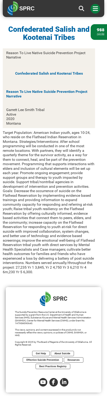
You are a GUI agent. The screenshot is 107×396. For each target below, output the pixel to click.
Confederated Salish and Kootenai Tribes (49, 73)
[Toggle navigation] (95, 9)
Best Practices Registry (53, 366)
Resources (74, 359)
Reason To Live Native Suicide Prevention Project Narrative (46, 93)
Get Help (41, 353)
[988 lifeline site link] (99, 32)
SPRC (53, 299)
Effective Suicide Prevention (42, 359)
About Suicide (62, 353)
